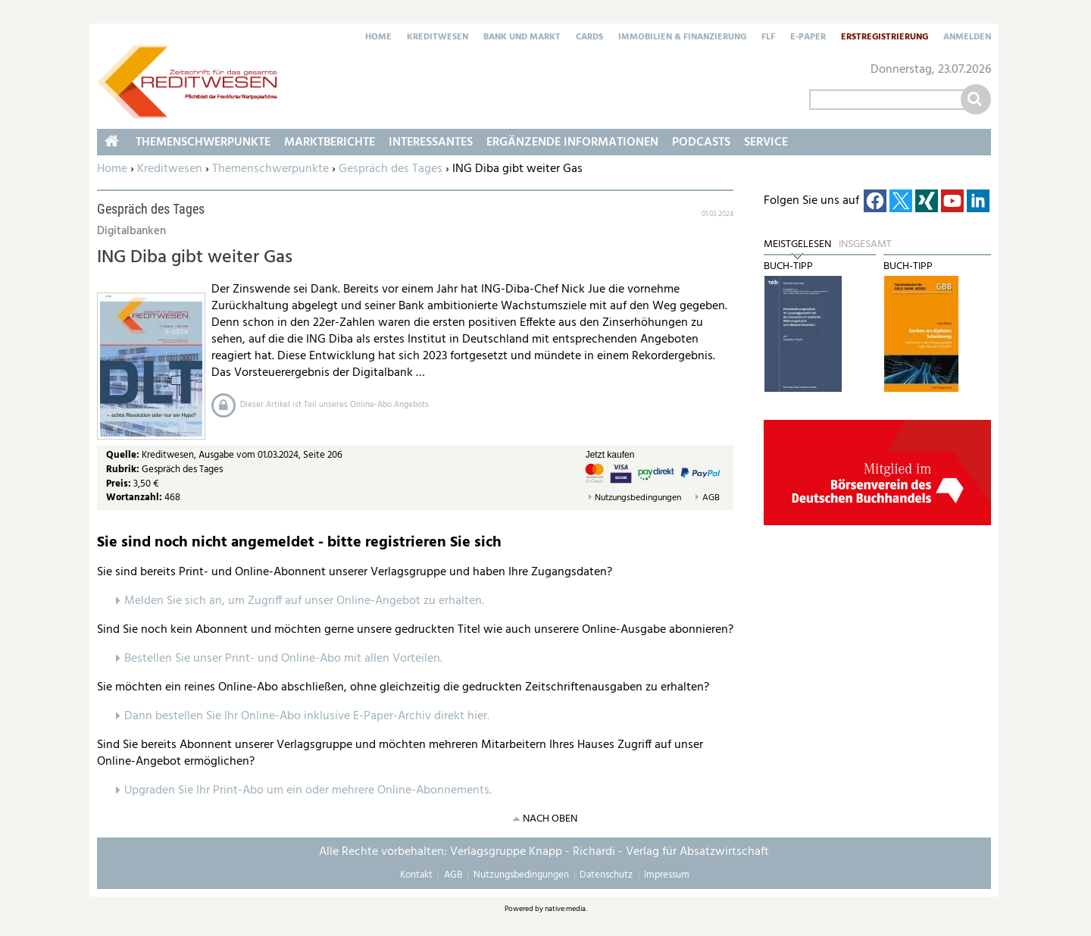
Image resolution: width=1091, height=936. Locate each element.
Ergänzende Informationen (572, 142)
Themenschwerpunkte (270, 169)
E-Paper (808, 38)
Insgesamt (865, 244)
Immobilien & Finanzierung (682, 38)
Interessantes (431, 142)
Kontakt (416, 875)
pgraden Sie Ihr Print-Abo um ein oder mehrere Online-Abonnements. (312, 790)
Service (766, 142)
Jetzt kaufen (610, 454)
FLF (768, 38)
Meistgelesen (797, 244)
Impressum (666, 875)
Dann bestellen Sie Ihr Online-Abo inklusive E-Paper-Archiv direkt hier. (306, 716)
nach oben (550, 819)
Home (378, 38)
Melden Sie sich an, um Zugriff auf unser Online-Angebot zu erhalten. (304, 601)
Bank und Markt (522, 38)
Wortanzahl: (134, 498)
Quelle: (124, 455)
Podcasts (701, 142)
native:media (565, 909)
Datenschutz (606, 875)
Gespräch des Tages (390, 169)
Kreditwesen (437, 38)
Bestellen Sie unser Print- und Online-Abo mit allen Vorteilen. (283, 658)
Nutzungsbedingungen (638, 498)
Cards (589, 38)
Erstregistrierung (884, 38)
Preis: (118, 484)
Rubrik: (124, 469)
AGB (711, 498)
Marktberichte (329, 142)
